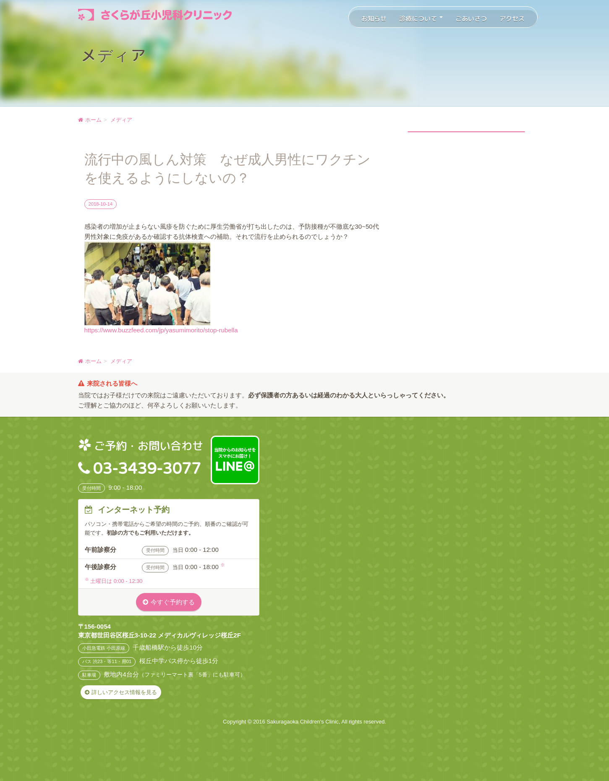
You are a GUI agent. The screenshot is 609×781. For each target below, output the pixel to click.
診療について (421, 18)
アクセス (512, 18)
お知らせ (374, 18)
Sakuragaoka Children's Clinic (303, 721)
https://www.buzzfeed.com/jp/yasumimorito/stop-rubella (161, 330)
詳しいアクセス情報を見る (124, 692)
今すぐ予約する (173, 602)
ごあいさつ (471, 18)
